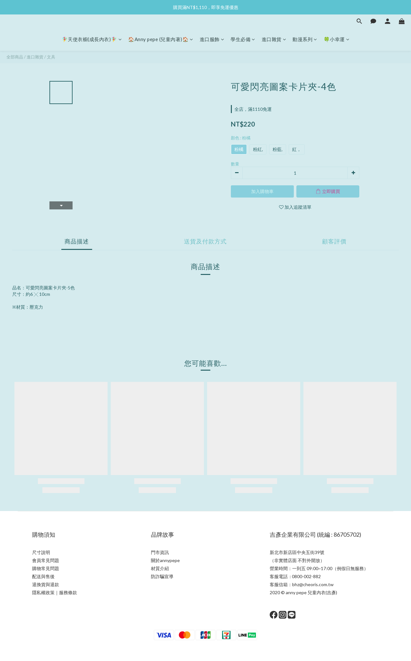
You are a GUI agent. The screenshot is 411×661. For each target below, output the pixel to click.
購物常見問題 (45, 568)
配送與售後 (43, 576)
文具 (51, 56)
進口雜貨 (274, 39)
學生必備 (243, 39)
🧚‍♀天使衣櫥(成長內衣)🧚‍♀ (92, 39)
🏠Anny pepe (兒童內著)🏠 (160, 39)
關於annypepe (165, 560)
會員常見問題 (45, 560)
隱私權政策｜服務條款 (54, 592)
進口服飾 (212, 39)
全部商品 (14, 56)
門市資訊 (160, 552)
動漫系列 (305, 39)
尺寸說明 (41, 552)
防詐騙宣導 (162, 576)
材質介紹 (160, 568)
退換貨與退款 (45, 584)
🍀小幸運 (337, 39)
